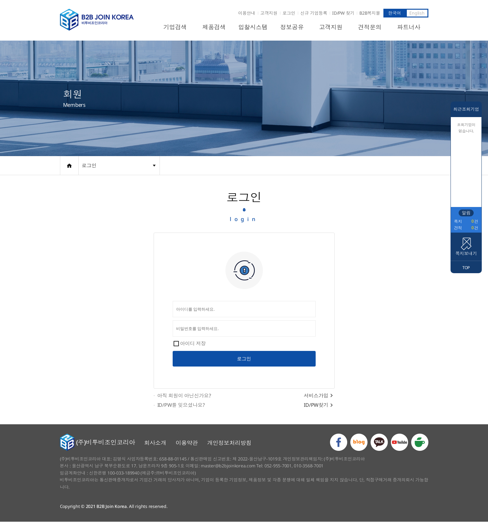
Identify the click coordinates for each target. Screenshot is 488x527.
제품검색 (214, 27)
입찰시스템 (253, 27)
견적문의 (370, 27)
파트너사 (409, 27)
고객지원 (269, 13)
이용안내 (246, 13)
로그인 (289, 13)
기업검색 (175, 27)
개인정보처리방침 (229, 448)
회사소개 (155, 448)
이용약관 (187, 448)
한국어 (394, 13)
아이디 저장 (193, 346)
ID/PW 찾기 (343, 13)
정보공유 (291, 27)
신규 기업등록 (313, 13)
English (416, 13)
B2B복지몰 (369, 13)
